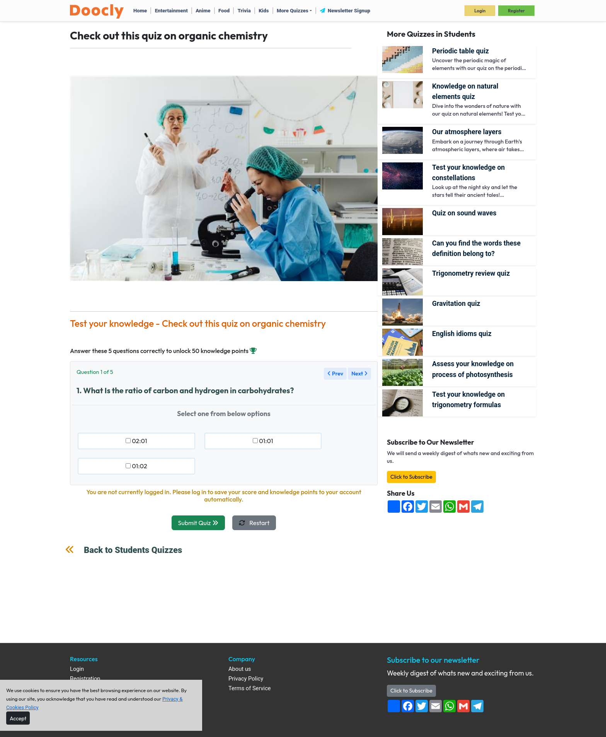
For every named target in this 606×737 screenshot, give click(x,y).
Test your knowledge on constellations (468, 173)
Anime (203, 11)
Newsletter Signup (345, 11)
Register (516, 11)
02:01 (136, 441)
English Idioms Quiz (462, 334)
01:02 (136, 466)
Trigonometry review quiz (471, 273)
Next (359, 373)
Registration (85, 679)
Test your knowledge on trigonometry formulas (468, 400)
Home (140, 11)
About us (239, 669)
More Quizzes (292, 11)
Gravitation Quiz (456, 303)
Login (479, 11)
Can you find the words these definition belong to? (476, 248)
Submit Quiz (198, 523)
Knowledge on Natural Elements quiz (465, 91)
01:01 (263, 441)
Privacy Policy (245, 679)
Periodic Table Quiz (460, 51)
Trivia (244, 11)
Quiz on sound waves (464, 213)
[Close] (18, 718)
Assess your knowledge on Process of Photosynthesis (473, 369)
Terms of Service (249, 688)
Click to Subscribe (411, 476)
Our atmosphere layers (466, 132)
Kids (264, 11)
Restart (254, 523)
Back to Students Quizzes (133, 550)
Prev (335, 373)
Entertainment (171, 11)
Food (224, 11)
